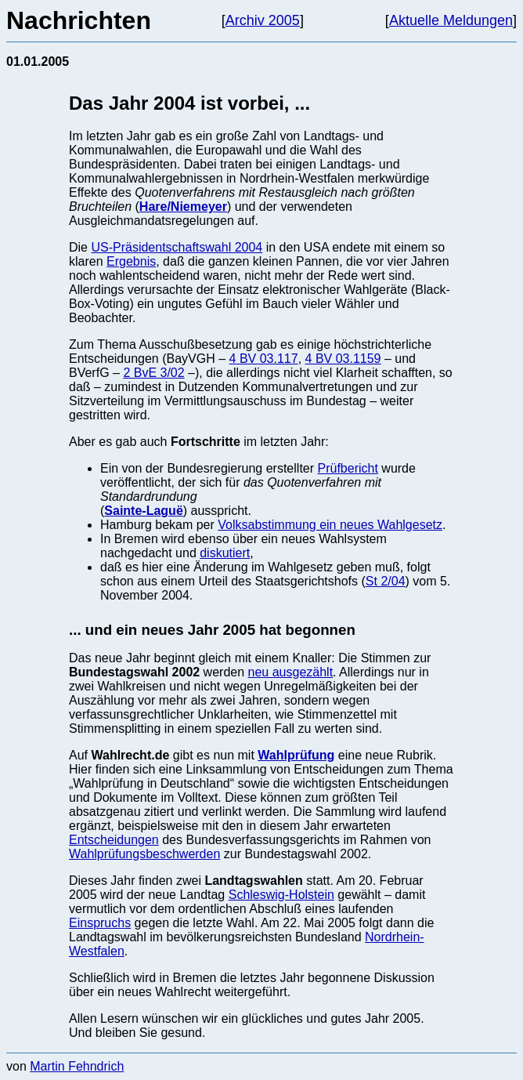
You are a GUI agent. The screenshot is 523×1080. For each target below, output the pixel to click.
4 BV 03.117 (263, 358)
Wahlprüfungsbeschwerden (144, 854)
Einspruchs (100, 923)
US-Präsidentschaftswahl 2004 (176, 247)
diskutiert (225, 553)
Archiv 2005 (262, 20)
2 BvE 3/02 (153, 372)
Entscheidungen (114, 839)
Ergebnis (131, 261)
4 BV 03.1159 (343, 358)
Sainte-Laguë (143, 510)
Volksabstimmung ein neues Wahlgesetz (330, 524)
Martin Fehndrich (77, 1066)
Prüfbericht (348, 468)
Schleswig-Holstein (281, 894)
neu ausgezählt (291, 672)
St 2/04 (386, 581)
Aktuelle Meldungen (451, 20)
